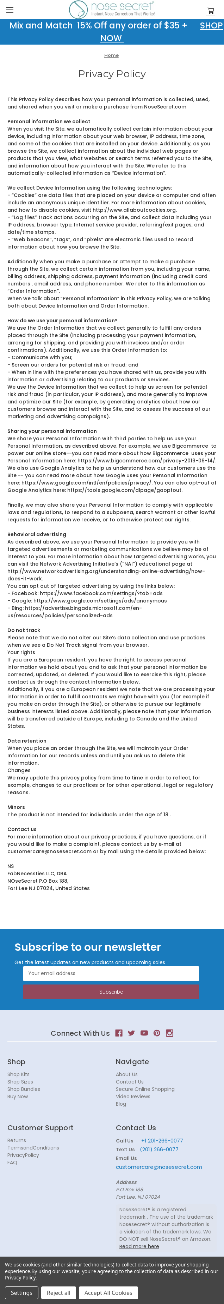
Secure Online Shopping (145, 1089)
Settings (21, 1293)
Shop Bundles (23, 1089)
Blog (121, 1103)
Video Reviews (133, 1096)
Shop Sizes (20, 1081)
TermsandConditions (33, 1147)
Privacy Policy (20, 1277)
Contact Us (130, 1081)
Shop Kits (18, 1074)
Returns (16, 1140)
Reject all (58, 1293)
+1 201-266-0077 (162, 1140)
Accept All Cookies (108, 1293)
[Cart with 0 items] (210, 11)
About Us (127, 1074)
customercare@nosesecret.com (159, 1167)
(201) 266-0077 (159, 1149)
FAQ (12, 1162)
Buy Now (17, 1096)
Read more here (139, 1246)
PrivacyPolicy (23, 1155)
